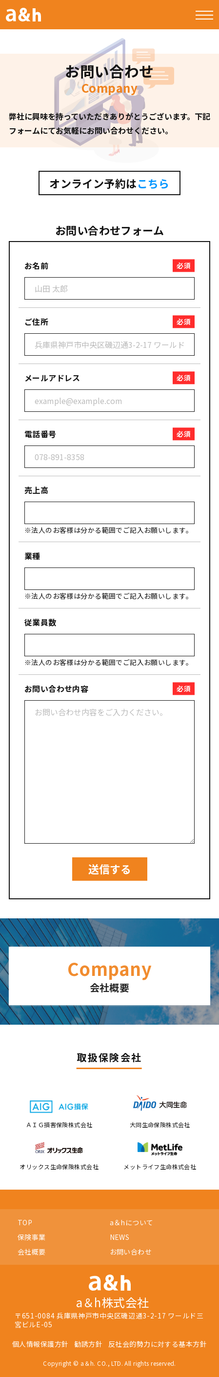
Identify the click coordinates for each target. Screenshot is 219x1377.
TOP (25, 1222)
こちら (153, 183)
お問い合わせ (131, 1251)
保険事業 (32, 1237)
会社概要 (32, 1251)
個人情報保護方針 (40, 1344)
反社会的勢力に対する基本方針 (157, 1344)
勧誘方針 (88, 1344)
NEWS (120, 1237)
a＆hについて (132, 1222)
